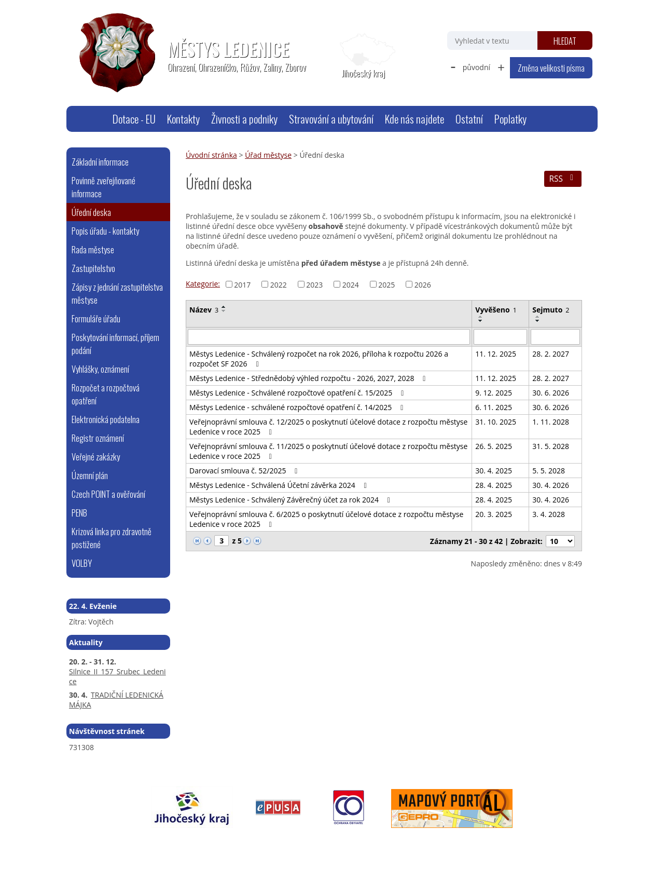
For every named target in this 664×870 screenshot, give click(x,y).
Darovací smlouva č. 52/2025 (245, 470)
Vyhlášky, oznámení (100, 368)
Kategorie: (203, 284)
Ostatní (469, 119)
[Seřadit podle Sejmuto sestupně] (538, 321)
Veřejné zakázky (96, 456)
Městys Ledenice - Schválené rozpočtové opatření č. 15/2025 (298, 393)
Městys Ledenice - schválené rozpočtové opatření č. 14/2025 (297, 407)
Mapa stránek (235, 842)
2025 (386, 284)
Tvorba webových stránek (480, 842)
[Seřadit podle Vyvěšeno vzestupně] (481, 317)
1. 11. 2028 (550, 422)
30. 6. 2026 (550, 393)
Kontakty (183, 119)
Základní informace (100, 161)
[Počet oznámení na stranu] (560, 541)
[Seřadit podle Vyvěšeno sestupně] (481, 321)
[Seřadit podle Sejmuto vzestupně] (538, 317)
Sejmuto (550, 310)
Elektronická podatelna (106, 419)
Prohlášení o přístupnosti (305, 842)
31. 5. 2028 (550, 446)
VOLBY (82, 562)
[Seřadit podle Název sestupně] (224, 311)
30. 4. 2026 (550, 485)
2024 (350, 284)
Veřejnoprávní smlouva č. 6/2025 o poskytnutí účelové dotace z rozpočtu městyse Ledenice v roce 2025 (326, 519)
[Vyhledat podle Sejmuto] (555, 337)
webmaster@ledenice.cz (167, 842)
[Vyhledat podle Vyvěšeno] (500, 337)
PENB (79, 512)
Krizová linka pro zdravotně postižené (111, 538)
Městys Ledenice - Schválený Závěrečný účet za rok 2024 (291, 500)
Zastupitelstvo (93, 268)
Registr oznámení (98, 437)
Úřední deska (91, 212)
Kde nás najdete (414, 119)
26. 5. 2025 (493, 446)
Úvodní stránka (94, 119)
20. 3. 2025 (493, 514)
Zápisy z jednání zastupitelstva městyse (117, 293)
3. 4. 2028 (548, 514)
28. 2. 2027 (550, 354)
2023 (314, 284)
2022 (278, 284)
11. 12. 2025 (495, 354)
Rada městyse (93, 249)
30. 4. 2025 (493, 470)
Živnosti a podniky (244, 119)
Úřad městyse (268, 155)
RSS (562, 178)
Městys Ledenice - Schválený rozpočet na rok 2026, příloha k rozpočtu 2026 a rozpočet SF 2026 (318, 359)
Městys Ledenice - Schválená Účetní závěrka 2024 (279, 485)
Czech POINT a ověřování (108, 493)
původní (476, 67)
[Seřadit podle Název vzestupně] (224, 307)
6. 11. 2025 (493, 407)
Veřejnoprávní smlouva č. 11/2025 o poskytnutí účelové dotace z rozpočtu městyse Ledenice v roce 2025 (328, 451)
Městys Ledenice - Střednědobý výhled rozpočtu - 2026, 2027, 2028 (309, 378)
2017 (242, 284)
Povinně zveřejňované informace (103, 187)
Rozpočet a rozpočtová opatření (106, 394)
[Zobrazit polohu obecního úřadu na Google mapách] (363, 56)
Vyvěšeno (496, 310)
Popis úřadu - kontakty (105, 230)
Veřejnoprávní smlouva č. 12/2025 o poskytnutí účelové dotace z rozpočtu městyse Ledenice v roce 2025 (328, 427)
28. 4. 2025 (493, 485)
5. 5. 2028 (548, 470)
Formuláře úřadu (96, 318)
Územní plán (90, 475)
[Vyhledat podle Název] (329, 337)
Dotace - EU (134, 119)
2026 (422, 284)
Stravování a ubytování (331, 119)
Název (203, 310)
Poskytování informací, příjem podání (115, 344)
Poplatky (510, 119)
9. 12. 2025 (493, 393)
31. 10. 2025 (495, 422)
